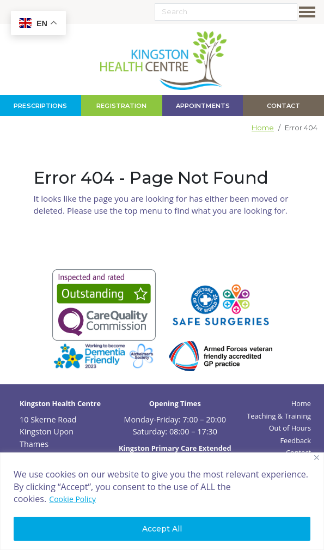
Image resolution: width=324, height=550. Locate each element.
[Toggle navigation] (309, 12)
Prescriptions (40, 106)
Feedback (295, 440)
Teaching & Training (279, 416)
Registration (121, 106)
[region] (162, 501)
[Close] (316, 457)
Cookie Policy (72, 499)
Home (263, 128)
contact (284, 106)
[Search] (226, 12)
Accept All (162, 529)
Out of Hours (290, 428)
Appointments (202, 106)
